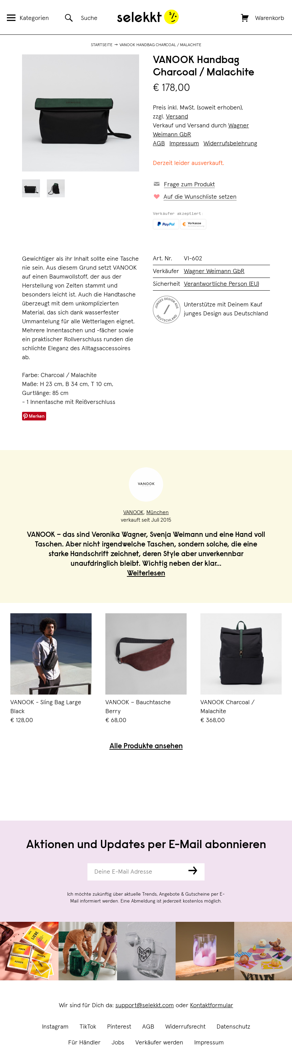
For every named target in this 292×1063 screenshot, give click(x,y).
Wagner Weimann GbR (214, 271)
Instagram (55, 1027)
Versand (177, 117)
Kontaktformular (211, 1005)
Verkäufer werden (159, 1043)
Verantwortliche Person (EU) (221, 284)
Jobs (118, 1043)
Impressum (209, 1043)
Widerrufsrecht (185, 1027)
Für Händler (84, 1043)
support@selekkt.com (144, 1005)
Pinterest (119, 1027)
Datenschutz (233, 1027)
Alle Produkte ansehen (146, 746)
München (157, 512)
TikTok (88, 1027)
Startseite (102, 45)
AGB (148, 1027)
